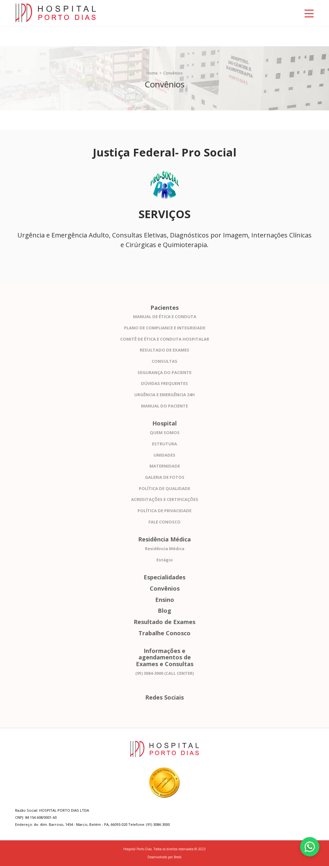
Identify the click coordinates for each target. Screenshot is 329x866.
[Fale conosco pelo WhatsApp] (309, 846)
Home (152, 73)
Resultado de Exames (164, 622)
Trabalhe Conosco (164, 633)
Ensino (164, 599)
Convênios (165, 588)
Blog (164, 610)
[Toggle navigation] (309, 12)
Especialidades (164, 577)
